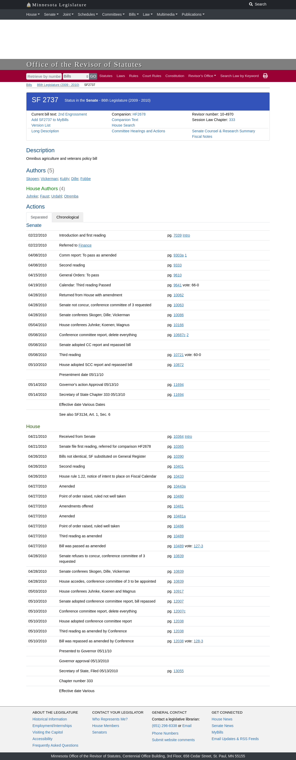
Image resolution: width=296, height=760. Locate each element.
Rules (133, 76)
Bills (132, 14)
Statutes (105, 76)
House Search (123, 125)
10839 (178, 556)
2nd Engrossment (72, 114)
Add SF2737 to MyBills (50, 120)
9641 (177, 285)
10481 (178, 506)
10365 (178, 446)
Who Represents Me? (110, 719)
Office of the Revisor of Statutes (84, 64)
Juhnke (32, 196)
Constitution (175, 76)
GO (93, 76)
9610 (177, 275)
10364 (178, 436)
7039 (177, 235)
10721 (178, 355)
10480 (178, 496)
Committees (112, 14)
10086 (178, 315)
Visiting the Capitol (47, 732)
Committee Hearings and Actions (138, 131)
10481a (179, 516)
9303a (178, 255)
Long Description (45, 131)
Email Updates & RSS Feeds (235, 739)
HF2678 (139, 114)
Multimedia (166, 14)
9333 (177, 265)
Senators (99, 732)
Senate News (222, 726)
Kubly (64, 179)
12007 (178, 601)
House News (222, 719)
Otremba (71, 196)
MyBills (217, 732)
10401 (178, 466)
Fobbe (85, 179)
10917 (178, 591)
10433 (178, 476)
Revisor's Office (200, 76)
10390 (178, 456)
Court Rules (151, 76)
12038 (178, 621)
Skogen (32, 179)
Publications (192, 14)
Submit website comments (173, 740)
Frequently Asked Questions (55, 745)
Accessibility (42, 739)
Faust (44, 196)
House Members (105, 726)
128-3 (198, 641)
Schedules (86, 14)
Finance (85, 245)
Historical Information (49, 719)
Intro (186, 235)
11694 (178, 384)
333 (232, 120)
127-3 (198, 546)
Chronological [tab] (68, 217)
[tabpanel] (148, 459)
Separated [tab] (39, 217)
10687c (179, 335)
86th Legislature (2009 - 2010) (58, 85)
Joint (67, 14)
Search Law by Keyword (239, 76)
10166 (178, 325)
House (31, 14)
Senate (50, 14)
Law (146, 14)
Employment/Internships (52, 726)
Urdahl (56, 196)
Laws (121, 76)
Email (186, 726)
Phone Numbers (165, 733)
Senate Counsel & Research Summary (223, 131)
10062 (178, 295)
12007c (179, 611)
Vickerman (49, 179)
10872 (178, 365)
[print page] (265, 76)
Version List (40, 125)
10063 (178, 305)
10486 (178, 526)
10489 (178, 536)
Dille (74, 179)
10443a (179, 486)
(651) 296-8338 (164, 726)
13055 (178, 671)
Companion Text (125, 120)
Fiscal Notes (202, 136)
